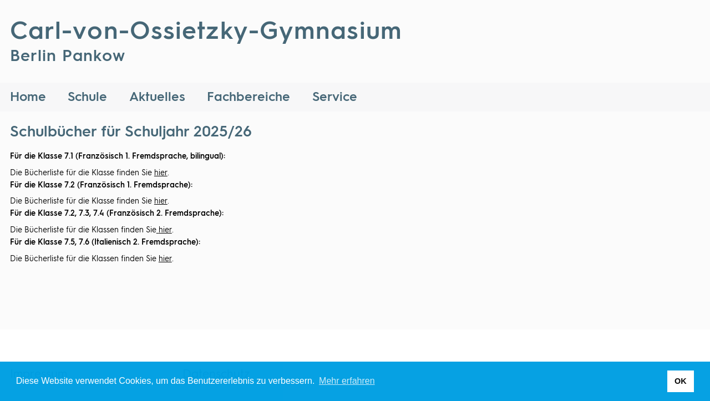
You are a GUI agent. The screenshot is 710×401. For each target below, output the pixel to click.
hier (161, 173)
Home (28, 97)
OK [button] (680, 381)
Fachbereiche (248, 97)
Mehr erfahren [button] (347, 380)
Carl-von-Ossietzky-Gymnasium (206, 46)
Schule (87, 97)
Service (334, 97)
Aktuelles (157, 97)
